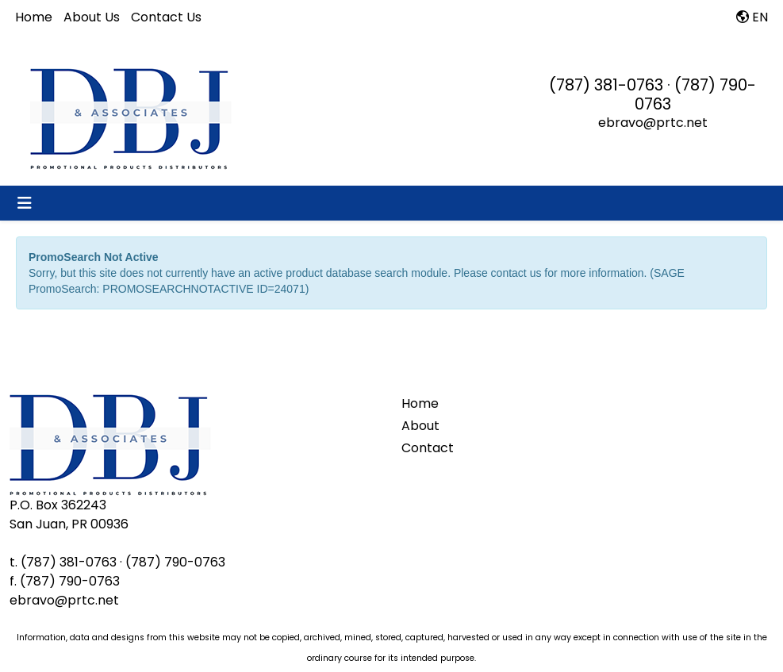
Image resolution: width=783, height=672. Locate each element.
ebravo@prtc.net (653, 122)
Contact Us (166, 17)
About (420, 426)
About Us (91, 17)
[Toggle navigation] (24, 203)
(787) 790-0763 (696, 94)
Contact (427, 448)
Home (33, 17)
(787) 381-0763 (606, 85)
